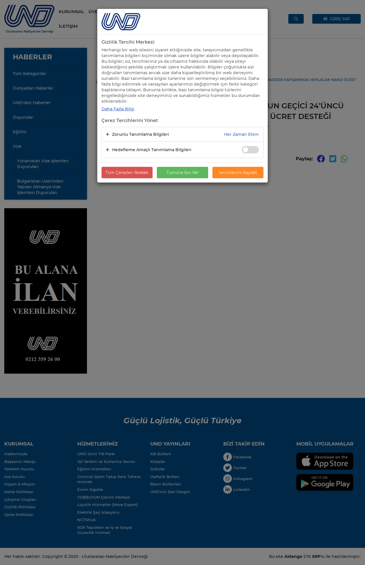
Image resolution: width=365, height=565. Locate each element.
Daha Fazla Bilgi (118, 109)
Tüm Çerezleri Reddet (127, 172)
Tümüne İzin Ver (183, 172)
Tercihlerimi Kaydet (237, 172)
